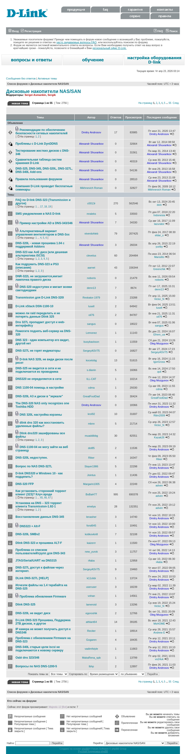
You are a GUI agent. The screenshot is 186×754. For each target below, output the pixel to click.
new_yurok (91, 551)
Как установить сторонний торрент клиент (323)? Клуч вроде (41, 492)
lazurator (159, 223)
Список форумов (17, 84)
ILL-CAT (91, 378)
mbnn (91, 423)
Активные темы (47, 78)
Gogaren (91, 639)
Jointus (91, 475)
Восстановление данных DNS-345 (40, 517)
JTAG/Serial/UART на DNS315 (36, 560)
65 (41, 497)
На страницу (145, 103)
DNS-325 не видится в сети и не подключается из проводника (38, 370)
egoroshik (91, 613)
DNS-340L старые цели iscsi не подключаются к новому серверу (39, 648)
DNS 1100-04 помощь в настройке (40, 387)
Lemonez (91, 332)
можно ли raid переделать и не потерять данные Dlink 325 (38, 315)
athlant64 (91, 621)
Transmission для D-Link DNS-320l (40, 297)
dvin (159, 204)
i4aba (91, 560)
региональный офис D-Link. (110, 48)
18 (45, 206)
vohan (91, 595)
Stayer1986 (91, 466)
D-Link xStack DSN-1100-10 (34, 306)
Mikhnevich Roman (91, 187)
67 (49, 497)
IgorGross (159, 361)
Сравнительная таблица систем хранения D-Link (39, 161)
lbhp (91, 666)
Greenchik (159, 269)
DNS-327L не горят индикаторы (38, 350)
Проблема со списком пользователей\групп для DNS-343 (40, 551)
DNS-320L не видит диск (33, 613)
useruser (91, 586)
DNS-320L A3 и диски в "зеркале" (39, 396)
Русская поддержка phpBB (93, 751)
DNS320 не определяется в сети (39, 379)
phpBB (85, 748)
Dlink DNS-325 (25, 604)
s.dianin (91, 370)
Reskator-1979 (91, 297)
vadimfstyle (91, 648)
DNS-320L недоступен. (32, 457)
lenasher (91, 516)
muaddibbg (91, 435)
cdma (91, 387)
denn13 (91, 287)
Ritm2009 (159, 415)
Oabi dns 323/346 (27, 657)
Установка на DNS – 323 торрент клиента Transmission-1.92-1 (39, 504)
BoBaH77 (91, 494)
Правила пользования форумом (39, 179)
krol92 (91, 414)
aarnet (91, 267)
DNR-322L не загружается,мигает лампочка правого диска (39, 278)
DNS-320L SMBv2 (28, 534)
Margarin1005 (91, 484)
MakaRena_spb (91, 657)
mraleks (91, 213)
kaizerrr (91, 542)
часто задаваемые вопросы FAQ (76, 42)
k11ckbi (91, 578)
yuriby (159, 246)
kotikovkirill (91, 534)
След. (176, 103)
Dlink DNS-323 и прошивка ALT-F (39, 543)
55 (170, 103)
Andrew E (159, 632)
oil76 (91, 314)
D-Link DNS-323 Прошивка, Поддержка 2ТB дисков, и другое (43, 622)
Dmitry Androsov (91, 132)
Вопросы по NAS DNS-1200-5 (36, 666)
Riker (91, 457)
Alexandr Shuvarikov (91, 143)
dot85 (91, 448)
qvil (159, 371)
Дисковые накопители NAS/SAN (50, 84)
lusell (91, 306)
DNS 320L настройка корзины (41, 414)
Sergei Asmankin (35, 94)
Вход (13, 31)
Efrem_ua (159, 334)
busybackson (91, 341)
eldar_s (159, 235)
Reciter (91, 630)
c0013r (91, 203)
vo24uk (159, 659)
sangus (91, 323)
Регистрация (31, 31)
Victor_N (159, 299)
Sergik (51, 94)
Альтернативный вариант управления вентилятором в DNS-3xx (43, 232)
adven (159, 485)
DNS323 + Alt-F (30, 526)
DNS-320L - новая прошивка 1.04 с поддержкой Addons (40, 245)
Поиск (172, 31)
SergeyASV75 (91, 350)
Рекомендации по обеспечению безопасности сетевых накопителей (42, 131)
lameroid (91, 604)
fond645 (91, 525)
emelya (91, 506)
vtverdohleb (91, 233)
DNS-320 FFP (25, 484)
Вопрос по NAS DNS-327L (34, 466)
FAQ (158, 31)
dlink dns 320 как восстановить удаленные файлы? (40, 424)
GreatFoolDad (91, 396)
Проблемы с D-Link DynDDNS (37, 143)
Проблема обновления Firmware (43, 596)
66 (45, 497)
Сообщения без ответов (21, 78)
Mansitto (159, 257)
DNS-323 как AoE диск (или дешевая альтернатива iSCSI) (42, 253)
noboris (91, 278)
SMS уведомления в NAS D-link (38, 213)
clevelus (91, 255)
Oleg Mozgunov (159, 343)
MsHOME (159, 623)
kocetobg (91, 360)
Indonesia (159, 215)
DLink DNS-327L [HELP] (32, 578)
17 (41, 206)
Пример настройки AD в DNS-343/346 (46, 223)
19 (49, 206)
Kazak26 (159, 437)
